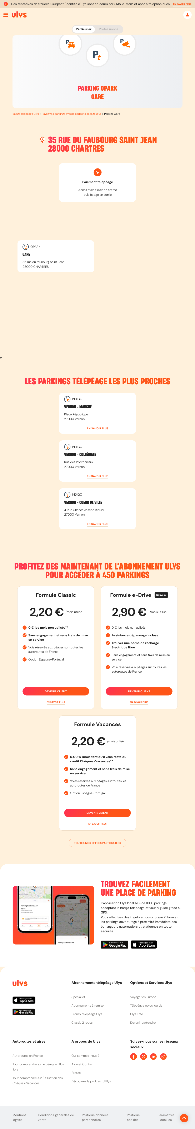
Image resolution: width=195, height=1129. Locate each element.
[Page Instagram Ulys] (163, 1056)
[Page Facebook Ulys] (133, 1056)
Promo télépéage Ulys (86, 1014)
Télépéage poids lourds (146, 1005)
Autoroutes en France (27, 1056)
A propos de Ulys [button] (85, 1041)
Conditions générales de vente (56, 1117)
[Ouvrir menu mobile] (5, 14)
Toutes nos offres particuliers (97, 843)
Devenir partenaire (143, 1023)
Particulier (83, 29)
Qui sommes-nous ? (85, 1056)
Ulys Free (136, 1014)
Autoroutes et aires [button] (28, 1041)
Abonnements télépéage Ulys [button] (96, 982)
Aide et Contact (82, 1064)
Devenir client (55, 691)
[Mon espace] (187, 15)
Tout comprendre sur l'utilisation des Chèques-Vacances (37, 1080)
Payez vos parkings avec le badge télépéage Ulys (71, 114)
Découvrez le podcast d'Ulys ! (91, 1081)
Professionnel (109, 29)
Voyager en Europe (143, 997)
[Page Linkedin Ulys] (153, 1056)
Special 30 (78, 997)
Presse (76, 1073)
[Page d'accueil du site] (19, 984)
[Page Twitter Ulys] (143, 1056)
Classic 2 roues (81, 1023)
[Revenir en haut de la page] (170, 1118)
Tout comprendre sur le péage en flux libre (38, 1067)
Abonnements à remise (87, 1005)
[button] (182, 4)
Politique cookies (133, 1117)
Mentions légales (19, 1117)
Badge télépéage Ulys (25, 114)
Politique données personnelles (95, 1117)
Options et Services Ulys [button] (151, 982)
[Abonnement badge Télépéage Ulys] (19, 14)
